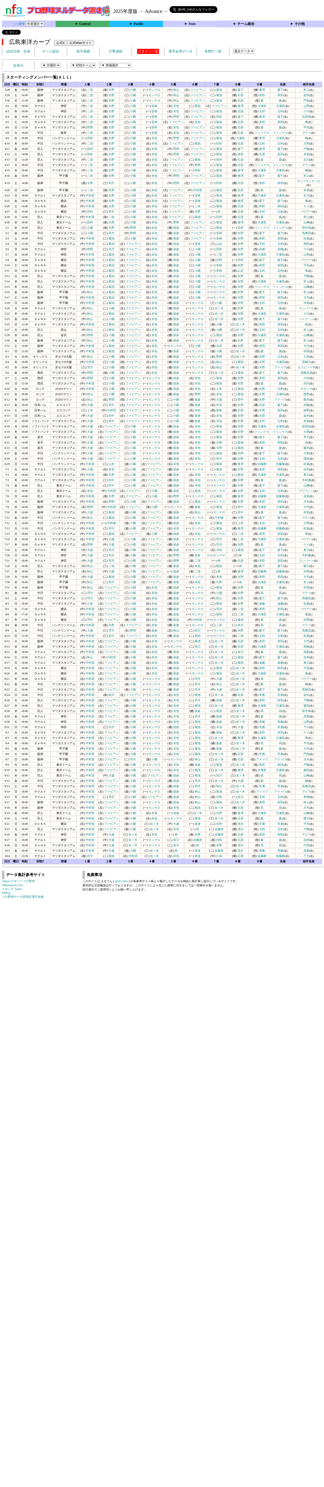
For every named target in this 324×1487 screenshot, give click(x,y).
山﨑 (306, 222)
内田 (219, 840)
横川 (306, 566)
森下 (240, 90)
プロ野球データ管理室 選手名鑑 (23, 896)
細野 (306, 410)
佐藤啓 (219, 829)
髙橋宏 (306, 233)
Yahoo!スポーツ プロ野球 (18, 881)
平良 (306, 127)
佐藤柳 (262, 464)
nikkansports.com (12, 885)
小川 (306, 111)
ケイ (306, 206)
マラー (306, 132)
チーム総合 (245, 24)
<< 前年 (20, 24)
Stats (192, 24)
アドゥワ (280, 367)
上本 (219, 389)
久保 (90, 603)
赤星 (306, 154)
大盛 (219, 399)
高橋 (262, 249)
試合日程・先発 (18, 51)
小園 (133, 90)
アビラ (306, 791)
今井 (306, 378)
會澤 (262, 90)
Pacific (138, 24)
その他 (299, 24)
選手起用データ (180, 51)
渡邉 (198, 850)
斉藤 (262, 850)
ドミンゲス (262, 132)
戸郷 (306, 149)
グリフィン (306, 491)
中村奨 (197, 190)
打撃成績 (115, 51)
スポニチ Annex (12, 889)
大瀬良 (262, 106)
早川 (306, 437)
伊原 (306, 190)
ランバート (306, 308)
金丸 (306, 695)
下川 (306, 727)
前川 (240, 625)
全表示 (18, 65)
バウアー (306, 211)
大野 (306, 143)
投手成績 (83, 51)
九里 (306, 356)
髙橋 (306, 646)
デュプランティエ (308, 181)
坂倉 (176, 227)
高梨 (306, 652)
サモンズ (306, 389)
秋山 (176, 90)
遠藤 (262, 603)
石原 (240, 95)
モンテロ (154, 90)
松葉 (306, 238)
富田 (306, 95)
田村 (219, 116)
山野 (306, 106)
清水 (240, 824)
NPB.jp (6, 893)
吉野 (306, 619)
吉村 (306, 469)
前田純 (306, 426)
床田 (262, 95)
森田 (306, 705)
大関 (306, 432)
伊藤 (306, 405)
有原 (306, 421)
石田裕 (306, 116)
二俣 (90, 90)
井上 (306, 217)
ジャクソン (306, 319)
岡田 (306, 244)
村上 (306, 90)
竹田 (306, 845)
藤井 (306, 448)
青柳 (306, 797)
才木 (306, 501)
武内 (306, 383)
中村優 (306, 480)
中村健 (219, 517)
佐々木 (219, 308)
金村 (306, 415)
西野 (306, 394)
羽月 (111, 183)
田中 (240, 399)
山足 (219, 244)
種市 (306, 399)
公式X (60, 43)
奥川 (306, 474)
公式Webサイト (80, 43)
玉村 (262, 111)
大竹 (306, 297)
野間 (176, 116)
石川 (306, 159)
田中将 (306, 227)
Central (85, 24)
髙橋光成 (306, 372)
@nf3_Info (121, 881)
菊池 (219, 90)
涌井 (306, 458)
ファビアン (197, 90)
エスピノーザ (306, 367)
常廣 (262, 695)
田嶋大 (306, 362)
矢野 (111, 90)
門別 (306, 100)
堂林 (154, 106)
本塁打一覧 (213, 51)
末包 (176, 106)
